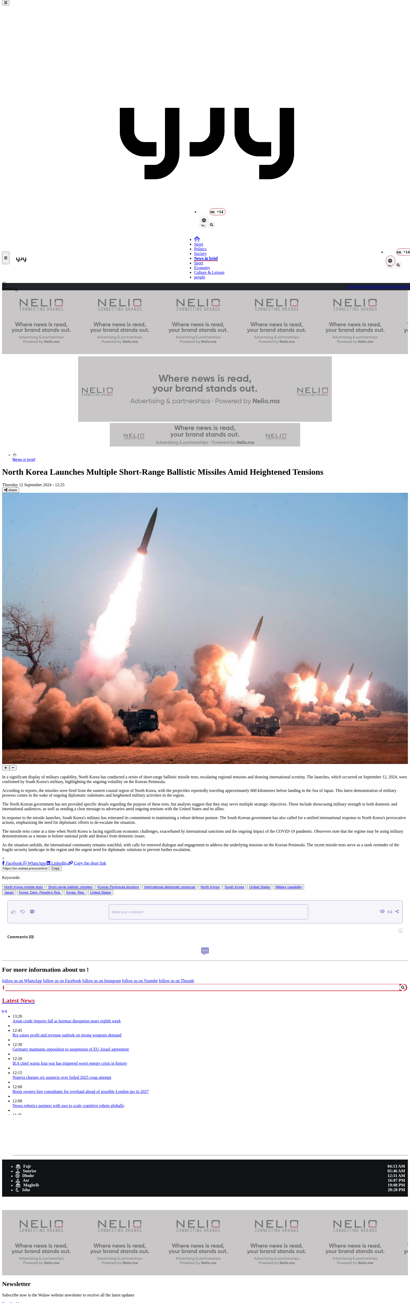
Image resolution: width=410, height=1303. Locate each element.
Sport (198, 244)
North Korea (210, 887)
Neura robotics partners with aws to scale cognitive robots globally (68, 1105)
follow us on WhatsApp (22, 980)
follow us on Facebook (62, 980)
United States (259, 887)
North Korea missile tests (23, 887)
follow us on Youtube (140, 980)
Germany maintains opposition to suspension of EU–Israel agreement (71, 1049)
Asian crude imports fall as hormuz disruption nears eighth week (67, 1021)
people (199, 277)
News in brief (206, 258)
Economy (202, 267)
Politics (200, 249)
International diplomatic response (170, 887)
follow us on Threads (176, 980)
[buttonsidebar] (5, 2)
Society (200, 253)
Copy (56, 868)
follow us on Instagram (101, 980)
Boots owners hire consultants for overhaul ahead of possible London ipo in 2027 (81, 1091)
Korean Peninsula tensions (118, 887)
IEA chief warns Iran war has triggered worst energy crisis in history (70, 1063)
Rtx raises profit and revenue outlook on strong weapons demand (67, 1035)
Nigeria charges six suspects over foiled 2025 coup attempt (62, 1077)
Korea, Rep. (75, 892)
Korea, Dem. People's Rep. (40, 892)
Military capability (288, 887)
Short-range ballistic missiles (70, 887)
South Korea (234, 887)
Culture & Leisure (209, 272)
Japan (9, 892)
